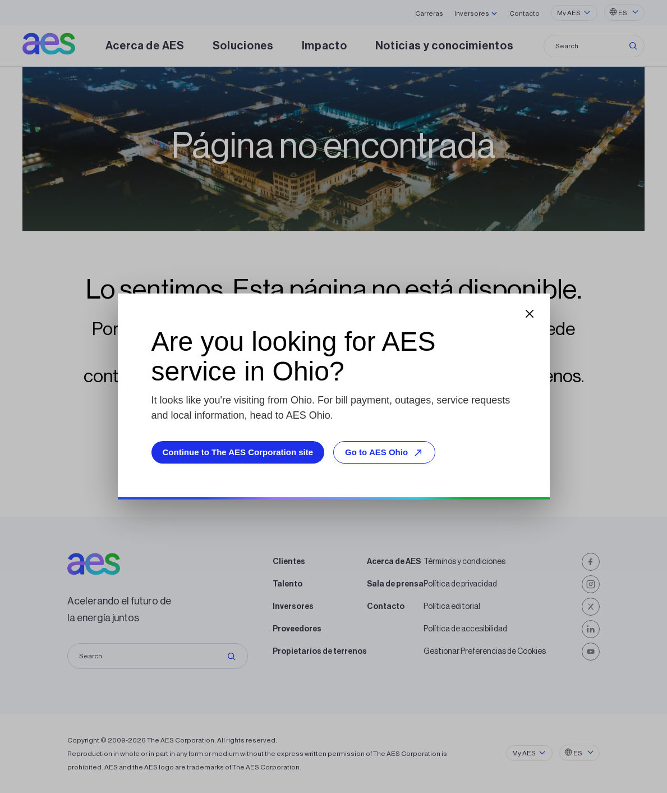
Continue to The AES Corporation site (238, 452)
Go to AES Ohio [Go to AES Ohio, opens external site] (385, 452)
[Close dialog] (530, 314)
